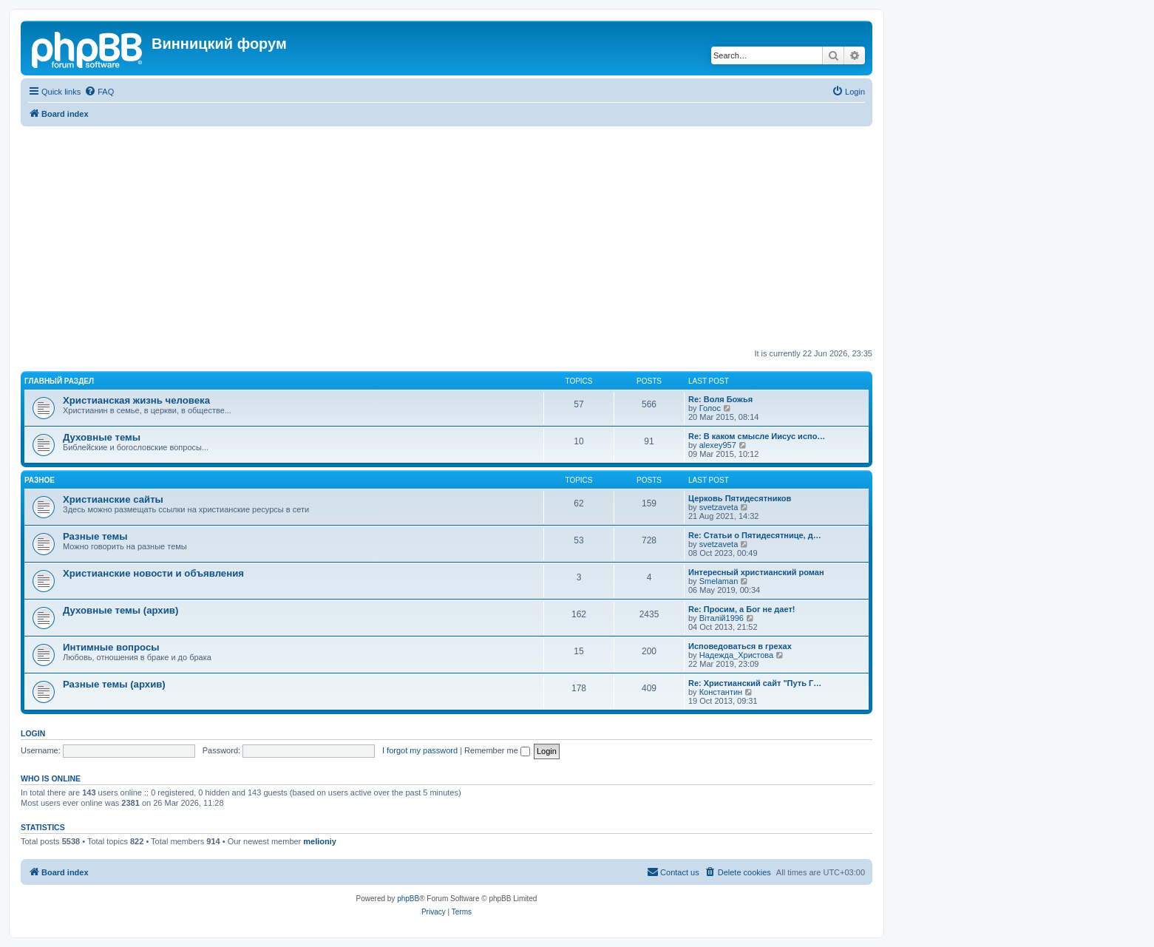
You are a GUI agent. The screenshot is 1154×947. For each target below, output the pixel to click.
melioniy (319, 841)
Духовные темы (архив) (120, 610)
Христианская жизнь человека (136, 400)
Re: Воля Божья (720, 399)
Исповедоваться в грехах (740, 646)
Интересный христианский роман (756, 572)
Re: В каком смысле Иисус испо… (756, 436)
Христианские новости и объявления (153, 573)
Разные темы (95, 536)
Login (33, 733)
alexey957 (717, 445)
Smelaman (719, 581)
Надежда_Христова (736, 655)
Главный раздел (59, 381)
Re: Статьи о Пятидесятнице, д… (754, 535)
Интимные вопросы (111, 647)
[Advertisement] (446, 237)
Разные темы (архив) (114, 684)
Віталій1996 (721, 618)
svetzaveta (719, 507)
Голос (710, 408)
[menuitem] (99, 92)
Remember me (497, 750)
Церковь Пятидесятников (739, 498)
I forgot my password (420, 750)
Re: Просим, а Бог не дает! (741, 609)
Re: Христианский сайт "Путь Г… (754, 683)
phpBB (408, 899)
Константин (720, 692)
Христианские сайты (113, 499)
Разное (39, 480)
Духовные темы (101, 437)
